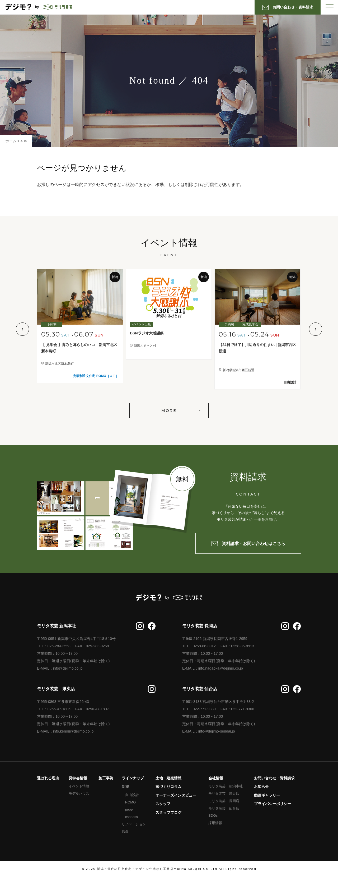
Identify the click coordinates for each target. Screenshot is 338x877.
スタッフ (163, 804)
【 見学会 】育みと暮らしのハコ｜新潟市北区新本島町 (79, 348)
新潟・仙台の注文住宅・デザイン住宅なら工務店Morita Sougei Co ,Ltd (157, 869)
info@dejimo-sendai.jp (216, 731)
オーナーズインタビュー (176, 795)
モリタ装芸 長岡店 (223, 801)
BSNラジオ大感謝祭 (147, 333)
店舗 (125, 832)
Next (315, 329)
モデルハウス (79, 794)
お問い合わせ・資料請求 (274, 778)
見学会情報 (78, 778)
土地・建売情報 (168, 778)
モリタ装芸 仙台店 (223, 808)
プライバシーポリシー (272, 804)
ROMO (130, 802)
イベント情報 (79, 786)
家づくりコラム (168, 786)
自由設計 (132, 795)
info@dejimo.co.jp (68, 668)
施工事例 (105, 778)
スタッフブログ (168, 812)
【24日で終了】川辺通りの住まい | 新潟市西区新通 (257, 348)
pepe (129, 809)
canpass (131, 817)
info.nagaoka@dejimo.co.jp (220, 668)
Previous (22, 329)
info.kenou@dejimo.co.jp (73, 731)
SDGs (213, 815)
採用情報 (215, 823)
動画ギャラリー (267, 795)
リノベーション (134, 824)
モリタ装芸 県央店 (223, 794)
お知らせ (261, 786)
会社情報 (215, 778)
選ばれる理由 (48, 778)
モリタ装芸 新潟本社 (225, 786)
